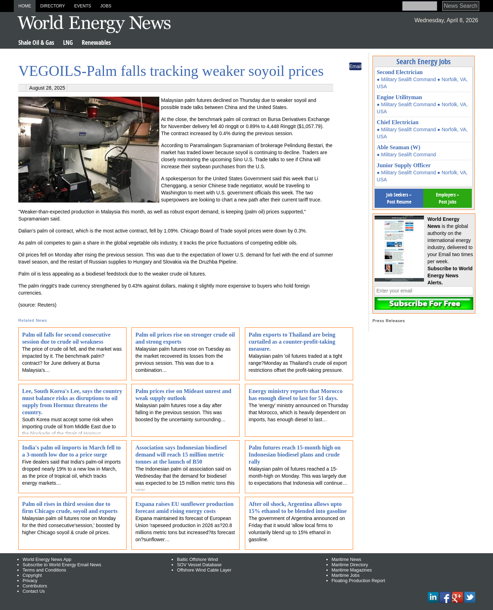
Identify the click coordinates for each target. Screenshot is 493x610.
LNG (68, 42)
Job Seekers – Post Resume (399, 198)
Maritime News (347, 559)
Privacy (30, 580)
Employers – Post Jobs (447, 198)
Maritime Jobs (346, 575)
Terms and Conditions (44, 570)
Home (24, 6)
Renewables (96, 42)
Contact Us (34, 591)
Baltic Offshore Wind (197, 559)
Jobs (105, 6)
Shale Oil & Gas (36, 42)
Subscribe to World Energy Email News (62, 564)
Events (82, 6)
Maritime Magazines (352, 570)
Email (355, 66)
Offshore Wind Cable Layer (204, 570)
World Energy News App (47, 559)
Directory (52, 6)
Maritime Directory (350, 564)
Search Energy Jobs (423, 61)
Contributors (35, 585)
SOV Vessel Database (199, 564)
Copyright (32, 575)
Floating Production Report (358, 580)
